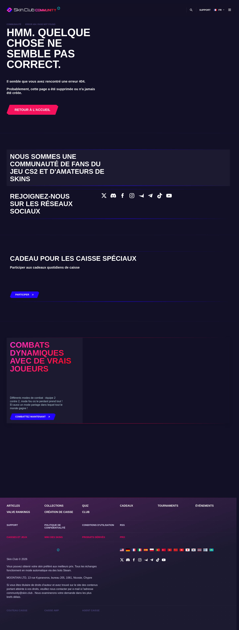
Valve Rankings (19, 510)
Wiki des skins (173, 10)
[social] (122, 560)
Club (128, 10)
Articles (13, 504)
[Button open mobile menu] (229, 10)
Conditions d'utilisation (98, 523)
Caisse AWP (51, 610)
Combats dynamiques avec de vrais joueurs (43, 410)
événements (205, 504)
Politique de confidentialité (55, 525)
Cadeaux (127, 504)
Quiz (85, 504)
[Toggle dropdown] (77, 10)
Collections (54, 504)
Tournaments (169, 504)
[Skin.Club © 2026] (33, 551)
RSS (122, 523)
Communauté (14, 24)
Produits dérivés (94, 536)
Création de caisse (59, 510)
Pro (122, 536)
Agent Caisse (90, 610)
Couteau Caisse (17, 610)
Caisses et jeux (150, 10)
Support (204, 9)
